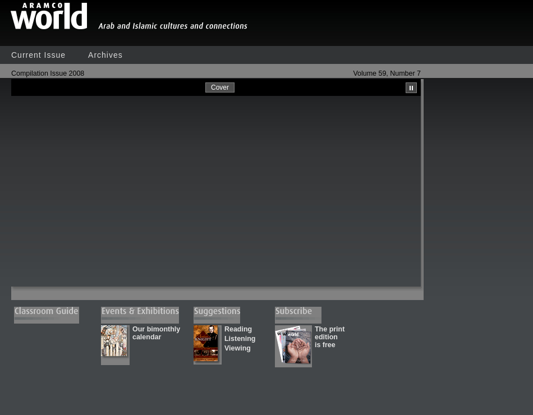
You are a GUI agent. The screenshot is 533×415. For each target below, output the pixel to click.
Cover (220, 87)
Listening (239, 339)
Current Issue (38, 54)
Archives (105, 54)
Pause (411, 87)
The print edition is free (329, 337)
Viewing (237, 348)
